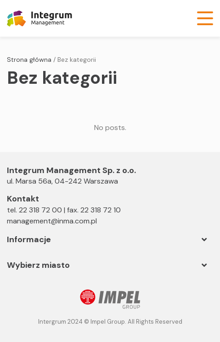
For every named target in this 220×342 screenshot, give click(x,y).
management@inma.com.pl (52, 221)
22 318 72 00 (40, 210)
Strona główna (29, 59)
